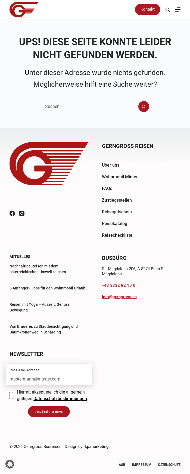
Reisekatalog (114, 223)
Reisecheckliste (117, 235)
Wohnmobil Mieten (120, 176)
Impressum (141, 465)
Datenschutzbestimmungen (60, 398)
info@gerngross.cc (119, 296)
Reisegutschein (117, 211)
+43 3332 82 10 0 (118, 285)
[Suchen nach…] (89, 106)
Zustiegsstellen (117, 200)
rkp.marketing (96, 446)
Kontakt (148, 9)
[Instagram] (21, 213)
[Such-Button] (143, 106)
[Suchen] (168, 10)
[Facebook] (12, 213)
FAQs (107, 188)
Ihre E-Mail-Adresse (24, 370)
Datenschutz (169, 465)
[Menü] (177, 9)
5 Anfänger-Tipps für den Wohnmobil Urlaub (47, 288)
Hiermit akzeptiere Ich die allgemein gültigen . (52, 395)
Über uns (110, 165)
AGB (122, 465)
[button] (10, 464)
